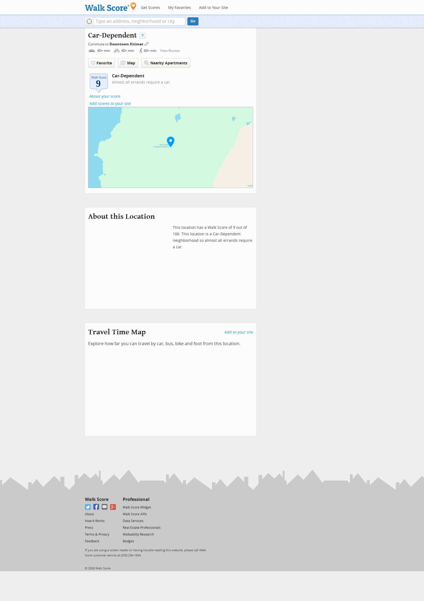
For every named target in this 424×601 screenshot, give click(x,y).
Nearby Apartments (165, 62)
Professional (136, 499)
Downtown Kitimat (127, 44)
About (89, 514)
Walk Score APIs (135, 514)
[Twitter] (88, 507)
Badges (128, 541)
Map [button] (128, 63)
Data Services (133, 521)
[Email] (105, 507)
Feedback (92, 541)
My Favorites (179, 7)
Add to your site (238, 332)
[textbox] (139, 21)
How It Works (95, 521)
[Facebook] (96, 507)
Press (89, 528)
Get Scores (150, 7)
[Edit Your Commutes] (147, 43)
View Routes (170, 51)
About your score (105, 96)
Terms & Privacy (97, 534)
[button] (89, 21)
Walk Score (96, 499)
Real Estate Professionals (142, 528)
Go (193, 21)
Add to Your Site (213, 7)
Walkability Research (138, 534)
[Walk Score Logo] (111, 6)
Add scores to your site (110, 103)
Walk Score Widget (137, 507)
